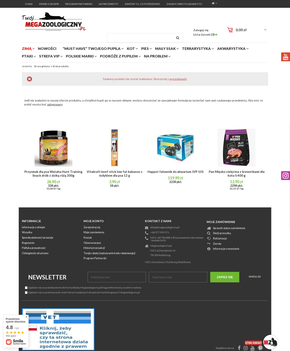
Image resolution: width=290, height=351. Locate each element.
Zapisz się (225, 277)
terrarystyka (196, 48)
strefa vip (49, 56)
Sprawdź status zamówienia (229, 228)
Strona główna (42, 66)
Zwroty (217, 244)
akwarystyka (231, 48)
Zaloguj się (200, 30)
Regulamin (28, 243)
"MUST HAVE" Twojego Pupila (92, 48)
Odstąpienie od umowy (35, 253)
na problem (156, 56)
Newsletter (47, 277)
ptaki (27, 56)
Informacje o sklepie (33, 227)
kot (131, 48)
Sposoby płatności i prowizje (37, 237)
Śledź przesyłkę (222, 233)
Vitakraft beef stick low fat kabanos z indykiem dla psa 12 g (114, 173)
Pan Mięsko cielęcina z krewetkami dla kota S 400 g (237, 173)
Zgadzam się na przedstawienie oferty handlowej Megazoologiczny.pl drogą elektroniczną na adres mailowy (83, 287)
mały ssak (165, 48)
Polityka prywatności (33, 248)
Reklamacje (220, 238)
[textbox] (145, 38)
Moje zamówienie (221, 222)
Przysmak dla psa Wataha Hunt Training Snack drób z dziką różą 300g (53, 173)
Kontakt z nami (158, 221)
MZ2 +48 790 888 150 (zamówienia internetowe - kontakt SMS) (176, 239)
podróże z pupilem (119, 56)
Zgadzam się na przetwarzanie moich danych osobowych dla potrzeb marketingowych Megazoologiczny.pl (82, 292)
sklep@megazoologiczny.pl (165, 227)
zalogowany (54, 104)
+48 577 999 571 (159, 232)
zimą (27, 48)
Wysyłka (27, 232)
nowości (47, 48)
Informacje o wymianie (226, 249)
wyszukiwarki (178, 79)
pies (145, 48)
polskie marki (80, 56)
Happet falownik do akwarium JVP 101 (176, 171)
